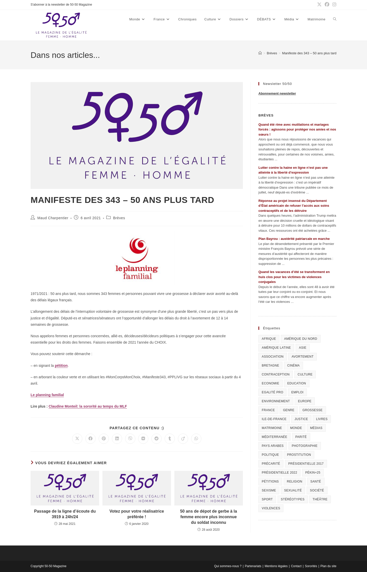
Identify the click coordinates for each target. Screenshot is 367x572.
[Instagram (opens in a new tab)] (333, 4)
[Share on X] (77, 439)
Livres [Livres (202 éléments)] (321, 419)
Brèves (119, 218)
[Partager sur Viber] (130, 439)
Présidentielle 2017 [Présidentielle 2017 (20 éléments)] (306, 463)
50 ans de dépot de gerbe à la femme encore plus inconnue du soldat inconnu (208, 517)
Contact (296, 566)
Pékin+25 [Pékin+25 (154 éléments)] (313, 472)
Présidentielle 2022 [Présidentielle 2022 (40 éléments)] (279, 472)
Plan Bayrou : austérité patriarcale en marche (294, 239)
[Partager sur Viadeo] (183, 439)
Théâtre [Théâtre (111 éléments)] (319, 499)
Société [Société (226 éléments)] (317, 490)
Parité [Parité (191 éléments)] (301, 437)
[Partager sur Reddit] (156, 439)
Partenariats (253, 566)
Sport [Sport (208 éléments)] (267, 499)
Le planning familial (47, 395)
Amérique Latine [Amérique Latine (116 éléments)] (276, 347)
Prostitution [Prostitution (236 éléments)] (299, 455)
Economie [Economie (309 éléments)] (270, 383)
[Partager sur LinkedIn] (117, 439)
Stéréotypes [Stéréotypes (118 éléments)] (293, 499)
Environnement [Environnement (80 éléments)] (276, 401)
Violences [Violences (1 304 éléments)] (271, 508)
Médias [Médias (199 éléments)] (316, 428)
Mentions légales (276, 566)
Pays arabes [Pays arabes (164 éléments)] (273, 446)
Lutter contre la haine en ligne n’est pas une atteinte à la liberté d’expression (293, 170)
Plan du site (328, 566)
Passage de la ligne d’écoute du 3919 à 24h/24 (65, 514)
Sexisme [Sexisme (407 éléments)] (269, 490)
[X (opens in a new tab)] (319, 4)
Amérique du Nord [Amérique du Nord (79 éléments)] (300, 339)
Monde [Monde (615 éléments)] (296, 428)
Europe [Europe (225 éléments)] (304, 401)
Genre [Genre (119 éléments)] (288, 410)
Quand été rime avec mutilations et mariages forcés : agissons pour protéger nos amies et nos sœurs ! (297, 129)
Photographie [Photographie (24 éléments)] (305, 446)
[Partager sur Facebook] (90, 439)
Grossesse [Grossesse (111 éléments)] (313, 410)
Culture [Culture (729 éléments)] (305, 374)
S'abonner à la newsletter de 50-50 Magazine (61, 4)
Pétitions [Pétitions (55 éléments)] (270, 481)
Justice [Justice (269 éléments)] (301, 419)
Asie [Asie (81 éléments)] (302, 347)
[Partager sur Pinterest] (104, 439)
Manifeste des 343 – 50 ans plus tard (309, 53)
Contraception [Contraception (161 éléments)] (276, 374)
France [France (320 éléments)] (268, 410)
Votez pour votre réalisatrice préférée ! (136, 514)
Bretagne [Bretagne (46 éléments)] (270, 365)
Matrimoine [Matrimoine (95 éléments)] (272, 428)
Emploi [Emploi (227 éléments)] (297, 392)
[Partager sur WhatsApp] (196, 439)
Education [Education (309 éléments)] (296, 383)
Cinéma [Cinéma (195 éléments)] (293, 365)
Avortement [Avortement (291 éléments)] (302, 356)
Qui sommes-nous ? (227, 566)
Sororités (311, 566)
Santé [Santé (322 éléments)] (315, 481)
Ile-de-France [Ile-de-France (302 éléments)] (274, 419)
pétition (61, 365)
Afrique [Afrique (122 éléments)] (269, 339)
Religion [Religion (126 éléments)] (295, 481)
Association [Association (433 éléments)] (273, 356)
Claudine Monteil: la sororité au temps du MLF (88, 406)
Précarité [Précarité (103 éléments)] (271, 463)
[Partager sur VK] (143, 439)
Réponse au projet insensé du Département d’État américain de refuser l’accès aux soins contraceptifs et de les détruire (293, 206)
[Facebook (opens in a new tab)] (327, 4)
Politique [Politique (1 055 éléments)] (270, 455)
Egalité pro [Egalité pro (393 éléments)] (272, 392)
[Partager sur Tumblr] (170, 439)
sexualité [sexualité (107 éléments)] (293, 490)
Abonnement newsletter (277, 93)
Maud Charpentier (53, 218)
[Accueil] (260, 53)
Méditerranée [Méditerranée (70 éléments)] (274, 437)
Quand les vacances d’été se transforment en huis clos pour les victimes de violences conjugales (294, 277)
